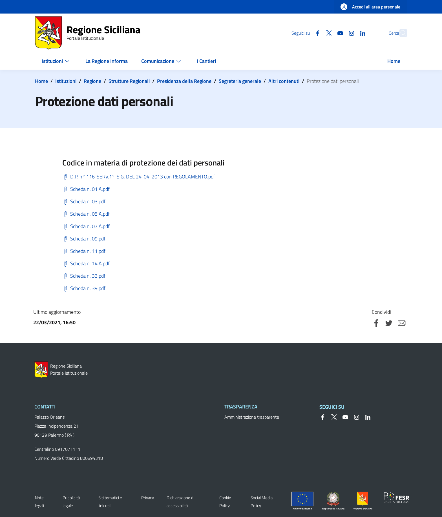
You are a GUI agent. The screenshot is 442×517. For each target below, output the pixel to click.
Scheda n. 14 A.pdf (86, 263)
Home (41, 81)
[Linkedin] (350, 32)
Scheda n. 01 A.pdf (86, 189)
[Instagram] (339, 32)
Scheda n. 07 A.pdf (86, 226)
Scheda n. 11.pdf (83, 251)
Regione (92, 81)
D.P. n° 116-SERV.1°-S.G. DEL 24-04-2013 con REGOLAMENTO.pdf (138, 176)
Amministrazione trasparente (251, 417)
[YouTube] (327, 32)
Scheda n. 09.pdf (83, 238)
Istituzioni (65, 81)
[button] (400, 33)
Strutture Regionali (129, 81)
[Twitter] (316, 32)
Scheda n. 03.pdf (83, 201)
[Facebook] (305, 32)
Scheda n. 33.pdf (83, 276)
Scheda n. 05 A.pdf (86, 214)
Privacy (147, 497)
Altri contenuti (283, 81)
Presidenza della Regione (184, 81)
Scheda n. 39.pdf (83, 288)
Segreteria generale (240, 81)
